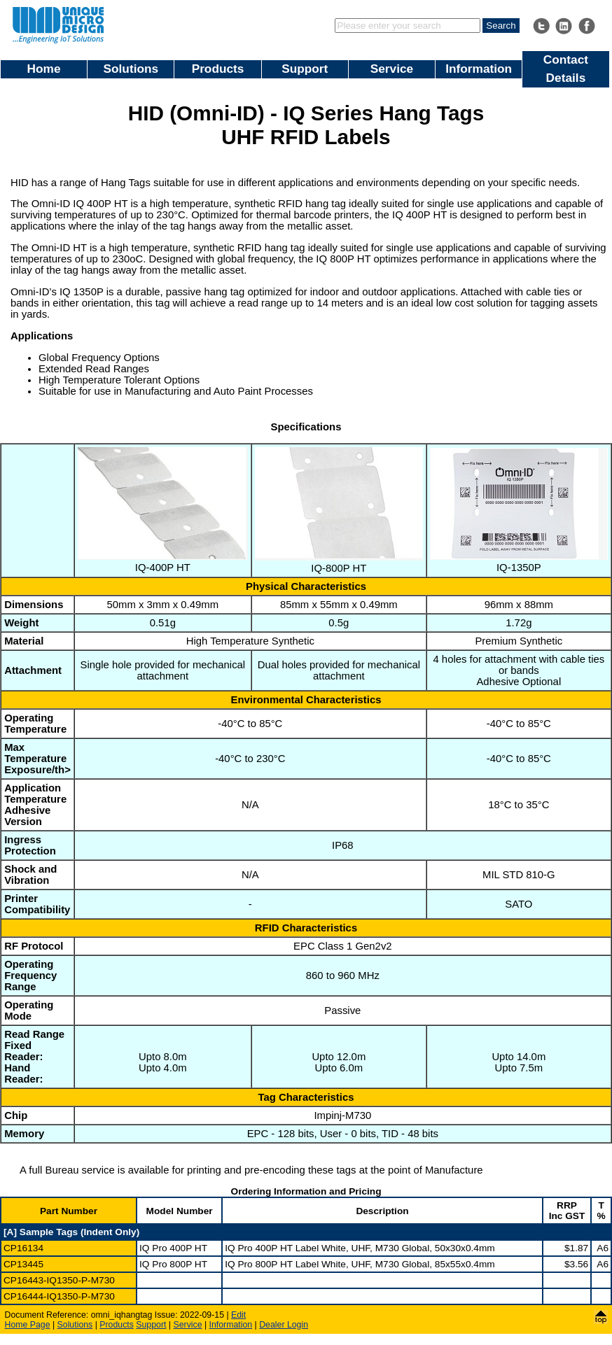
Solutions (131, 69)
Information (478, 69)
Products (218, 69)
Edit (238, 1315)
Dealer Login (283, 1325)
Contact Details (565, 68)
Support (304, 69)
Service (391, 69)
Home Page (27, 1325)
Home (44, 69)
